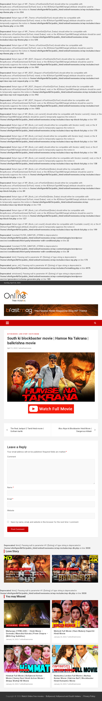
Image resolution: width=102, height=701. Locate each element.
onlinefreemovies (25, 348)
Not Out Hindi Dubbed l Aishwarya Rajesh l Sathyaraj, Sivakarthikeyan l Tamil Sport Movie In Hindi (26, 574)
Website (10, 510)
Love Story (23, 334)
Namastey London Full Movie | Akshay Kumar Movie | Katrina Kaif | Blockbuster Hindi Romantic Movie (73, 678)
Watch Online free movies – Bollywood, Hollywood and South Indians (51, 696)
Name (10, 487)
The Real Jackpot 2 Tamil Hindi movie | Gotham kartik (27, 429)
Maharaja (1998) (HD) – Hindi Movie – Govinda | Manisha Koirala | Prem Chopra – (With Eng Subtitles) (27, 633)
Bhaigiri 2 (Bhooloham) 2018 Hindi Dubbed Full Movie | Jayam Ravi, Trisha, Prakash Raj (75, 574)
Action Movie (12, 334)
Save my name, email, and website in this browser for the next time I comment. (45, 522)
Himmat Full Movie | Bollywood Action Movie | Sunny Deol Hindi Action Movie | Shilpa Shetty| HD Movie (25, 678)
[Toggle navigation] (7, 323)
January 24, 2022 (12, 639)
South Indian (34, 334)
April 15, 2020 (12, 348)
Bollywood (24, 625)
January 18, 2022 (12, 579)
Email (10, 499)
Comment (11, 456)
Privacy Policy (89, 696)
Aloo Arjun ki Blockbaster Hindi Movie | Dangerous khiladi (75, 429)
